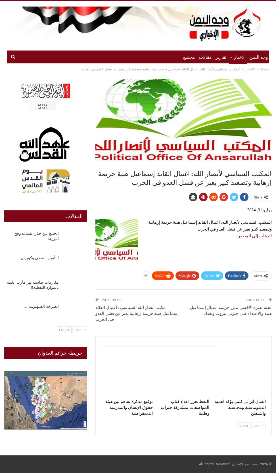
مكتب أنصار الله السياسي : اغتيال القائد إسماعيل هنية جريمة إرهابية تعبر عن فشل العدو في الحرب (137, 313)
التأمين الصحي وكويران (40, 258)
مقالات (205, 57)
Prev (258, 425)
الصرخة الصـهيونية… (42, 306)
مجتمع (189, 57)
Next (243, 425)
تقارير (221, 57)
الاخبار (240, 57)
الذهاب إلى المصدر (255, 236)
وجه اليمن (258, 57)
